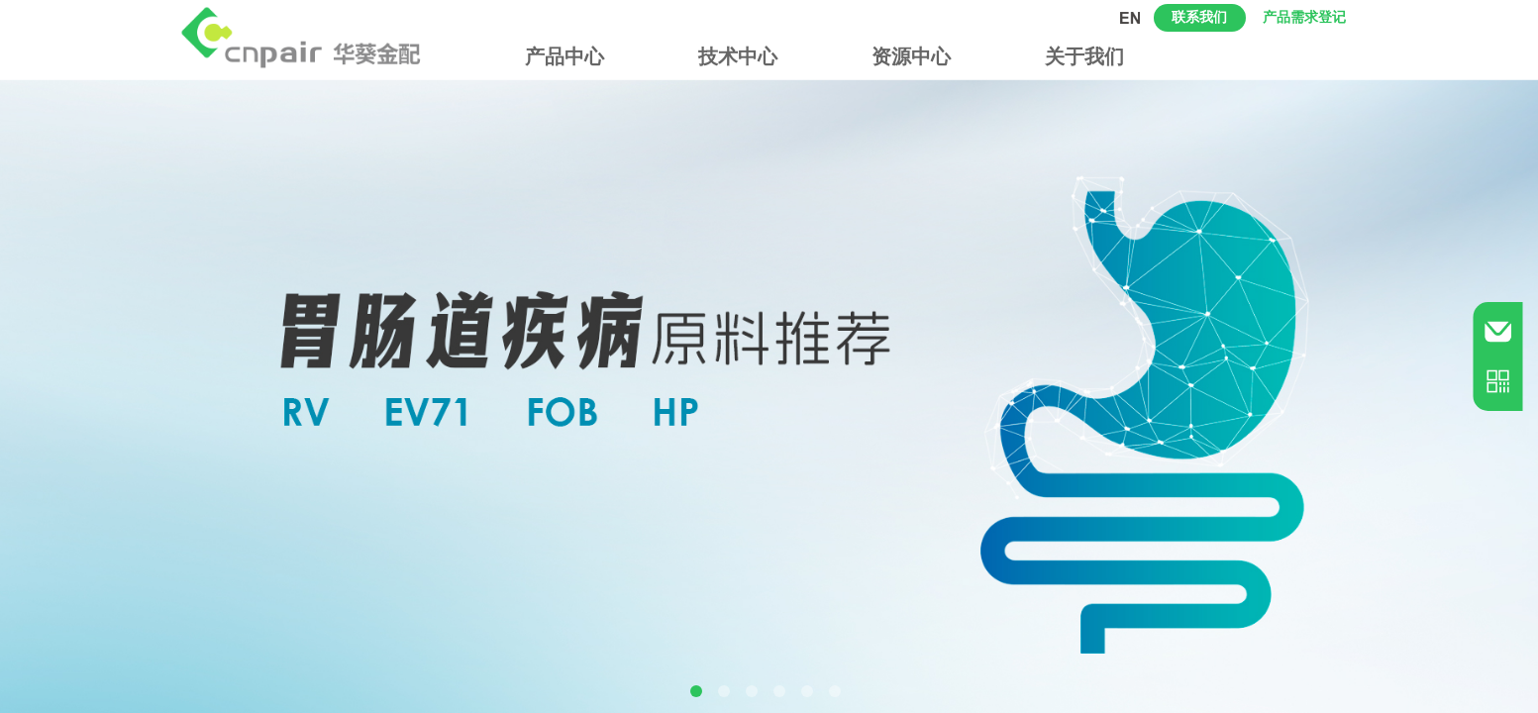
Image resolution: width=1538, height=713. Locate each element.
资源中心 (911, 56)
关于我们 (1084, 56)
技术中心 (737, 56)
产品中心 (564, 56)
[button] (696, 691)
